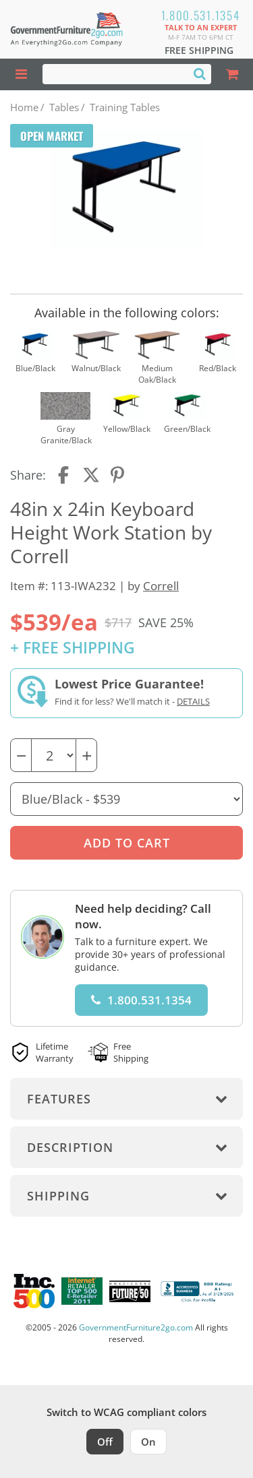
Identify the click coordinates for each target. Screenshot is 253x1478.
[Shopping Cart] (232, 74)
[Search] (200, 73)
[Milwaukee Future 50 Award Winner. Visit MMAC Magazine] (129, 1291)
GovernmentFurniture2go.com (136, 1327)
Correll (161, 585)
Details (193, 701)
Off (105, 1441)
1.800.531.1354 (200, 15)
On (148, 1441)
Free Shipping (199, 50)
